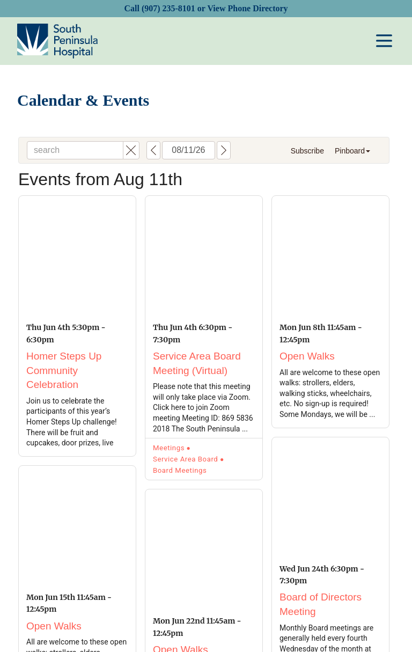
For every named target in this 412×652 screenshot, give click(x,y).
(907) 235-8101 (168, 8)
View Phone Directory (247, 8)
